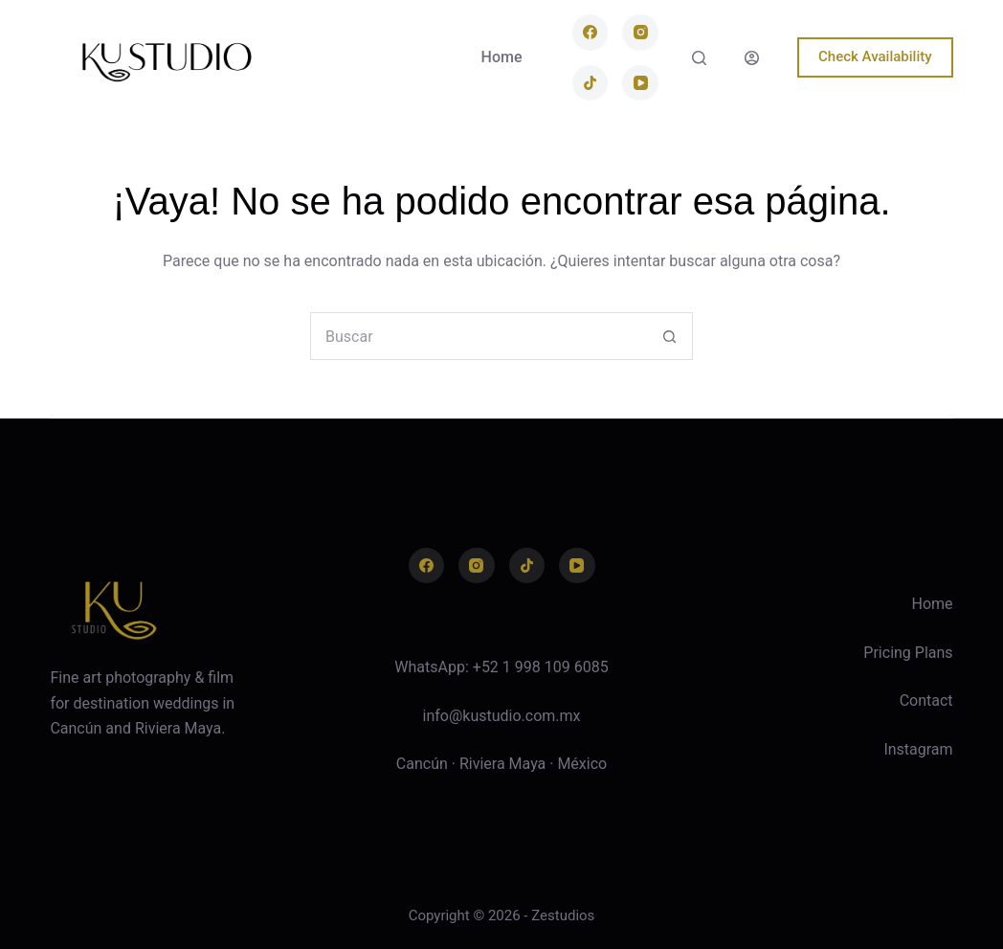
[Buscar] (699, 58)
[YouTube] (640, 83)
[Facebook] (590, 32)
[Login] (752, 58)
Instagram (917, 749)
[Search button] (669, 336)
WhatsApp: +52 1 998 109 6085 (501, 667)
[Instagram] (640, 32)
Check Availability (875, 56)
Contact (926, 700)
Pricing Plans (907, 653)
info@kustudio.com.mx (502, 716)
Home (502, 57)
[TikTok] (590, 83)
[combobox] (478, 336)
